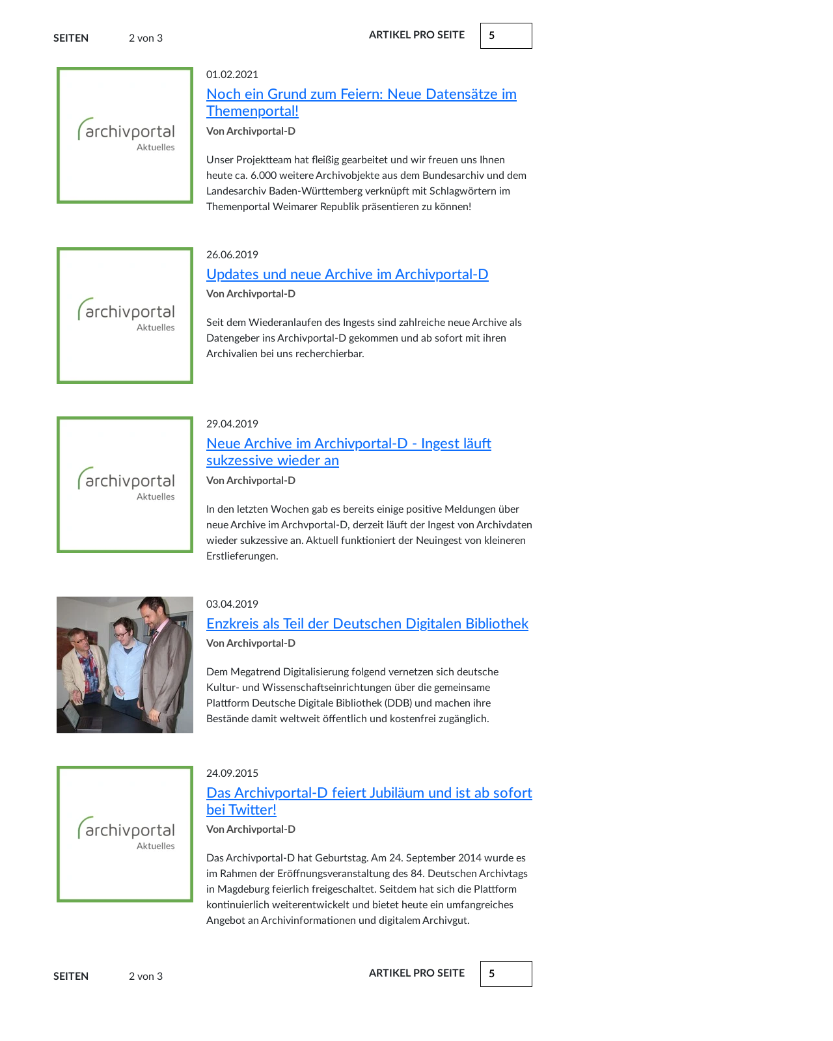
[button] (506, 974)
